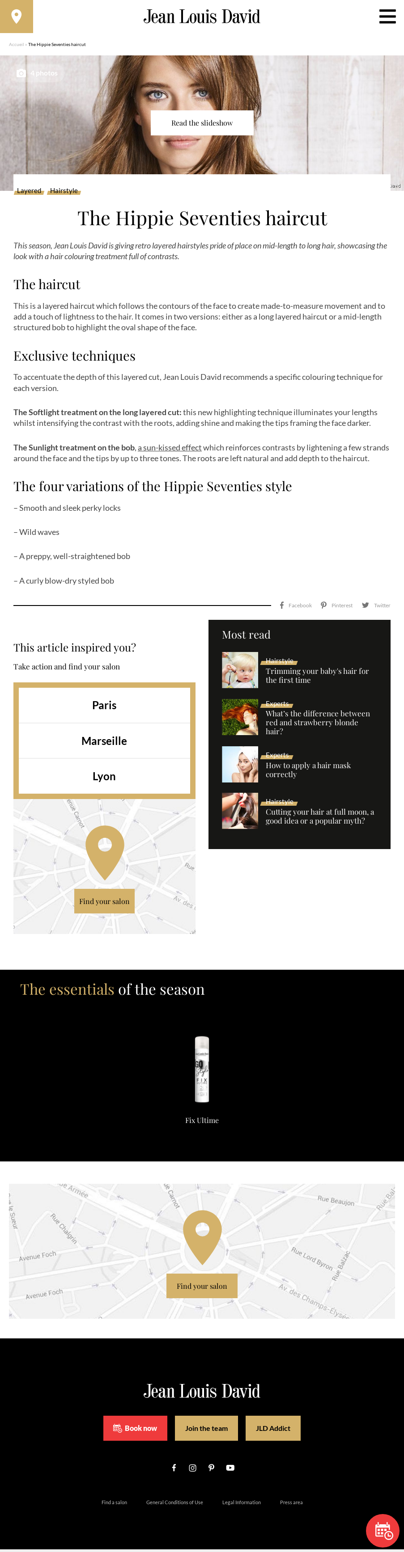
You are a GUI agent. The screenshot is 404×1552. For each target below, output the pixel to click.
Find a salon (114, 1505)
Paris (104, 707)
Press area (291, 1505)
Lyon (104, 779)
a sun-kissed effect (170, 450)
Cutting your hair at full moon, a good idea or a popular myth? (320, 819)
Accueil (16, 47)
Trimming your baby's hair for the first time (317, 678)
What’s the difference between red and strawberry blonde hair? (318, 725)
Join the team (206, 1431)
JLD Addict (273, 1431)
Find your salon (104, 903)
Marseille (104, 743)
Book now (135, 1430)
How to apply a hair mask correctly (308, 773)
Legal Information (241, 1505)
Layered (29, 194)
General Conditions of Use (174, 1505)
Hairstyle (64, 194)
